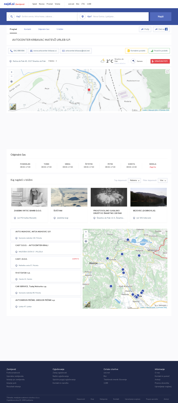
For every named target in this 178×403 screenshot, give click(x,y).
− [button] (11, 76)
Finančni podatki (161, 50)
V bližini (60, 29)
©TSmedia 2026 (163, 110)
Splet (34, 4)
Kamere (139, 61)
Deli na (163, 29)
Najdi (161, 16)
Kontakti (27, 29)
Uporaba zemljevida (15, 376)
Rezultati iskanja (14, 386)
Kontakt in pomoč (162, 376)
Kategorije (103, 399)
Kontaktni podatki (138, 50)
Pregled (13, 29)
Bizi (77, 4)
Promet (50, 4)
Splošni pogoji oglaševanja (64, 379)
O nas (157, 372)
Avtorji (157, 379)
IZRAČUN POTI (161, 61)
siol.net (71, 4)
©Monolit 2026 (153, 110)
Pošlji (146, 29)
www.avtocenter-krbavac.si (45, 50)
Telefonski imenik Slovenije (115, 379)
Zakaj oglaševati (60, 372)
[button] (12, 82)
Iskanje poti (11, 383)
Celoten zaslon (167, 71)
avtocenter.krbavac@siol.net (78, 50)
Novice (41, 4)
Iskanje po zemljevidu (16, 379)
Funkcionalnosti (13, 372)
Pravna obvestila (162, 383)
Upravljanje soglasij (163, 386)
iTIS (83, 4)
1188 (89, 4)
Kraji (92, 399)
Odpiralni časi (43, 29)
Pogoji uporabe (152, 399)
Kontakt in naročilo (60, 383)
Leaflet (144, 110)
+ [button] (11, 72)
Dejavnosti (81, 399)
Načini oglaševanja (61, 376)
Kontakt (116, 399)
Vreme (57, 4)
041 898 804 (19, 50)
